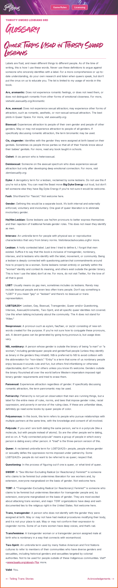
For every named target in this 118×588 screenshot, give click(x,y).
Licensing (79, 7)
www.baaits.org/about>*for (23, 562)
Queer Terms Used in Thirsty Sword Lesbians (53, 49)
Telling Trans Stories (20, 578)
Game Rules (60, 7)
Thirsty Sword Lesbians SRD (27, 20)
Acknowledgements (100, 578)
